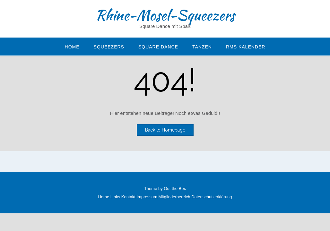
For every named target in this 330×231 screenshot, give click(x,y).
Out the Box (175, 188)
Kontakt (128, 197)
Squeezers (109, 46)
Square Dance (158, 46)
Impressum (147, 197)
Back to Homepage (165, 130)
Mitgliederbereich (174, 197)
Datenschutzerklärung (211, 197)
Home (72, 46)
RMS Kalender (245, 46)
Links (115, 197)
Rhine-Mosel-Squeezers (165, 15)
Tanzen (202, 46)
